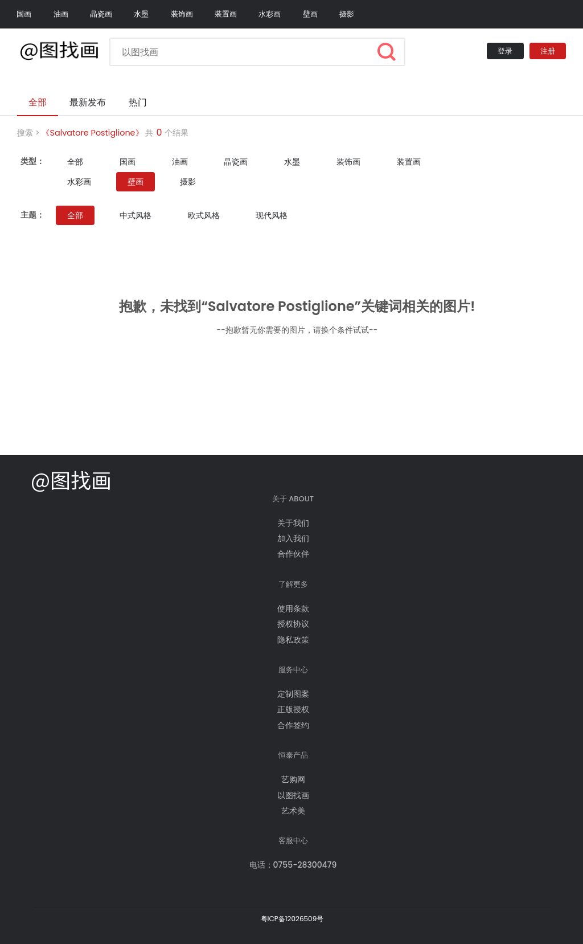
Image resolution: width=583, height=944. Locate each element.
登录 (505, 51)
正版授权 (293, 709)
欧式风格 (204, 215)
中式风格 (135, 215)
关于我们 (293, 523)
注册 (547, 51)
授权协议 (293, 624)
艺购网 (293, 779)
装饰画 (182, 14)
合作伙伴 (293, 553)
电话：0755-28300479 (293, 865)
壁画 (310, 14)
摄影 (346, 14)
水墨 (141, 14)
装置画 (226, 14)
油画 (61, 14)
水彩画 (269, 14)
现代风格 (272, 215)
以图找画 (293, 795)
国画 (24, 14)
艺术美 (293, 810)
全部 (75, 161)
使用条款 (293, 608)
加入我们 (293, 538)
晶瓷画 (101, 14)
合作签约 (293, 725)
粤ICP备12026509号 (292, 918)
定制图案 (293, 694)
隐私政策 (293, 639)
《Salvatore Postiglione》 (92, 132)
